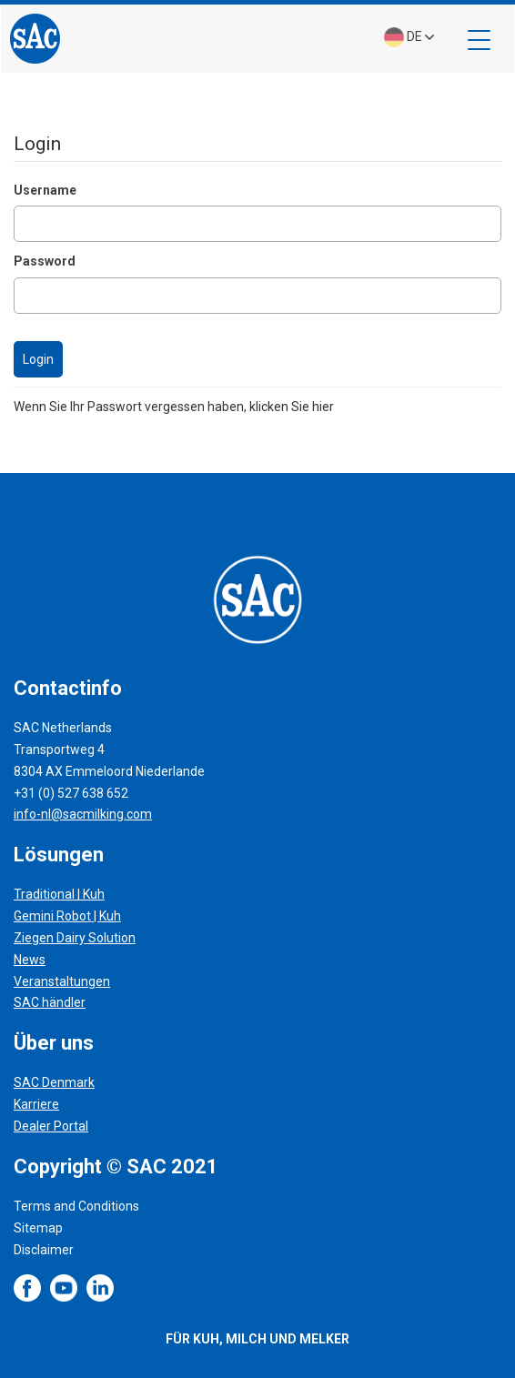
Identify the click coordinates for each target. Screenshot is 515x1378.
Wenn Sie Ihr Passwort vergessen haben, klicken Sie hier (174, 406)
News (29, 959)
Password (45, 261)
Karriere (36, 1104)
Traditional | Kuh (59, 894)
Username (45, 190)
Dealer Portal (51, 1126)
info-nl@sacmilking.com (83, 814)
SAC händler (50, 1002)
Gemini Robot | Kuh (67, 916)
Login (38, 359)
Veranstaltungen (62, 981)
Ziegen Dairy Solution (75, 937)
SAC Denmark (54, 1082)
